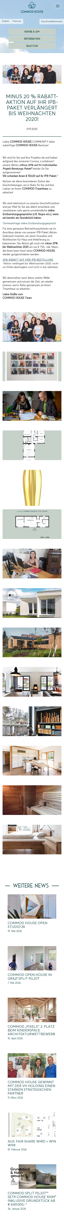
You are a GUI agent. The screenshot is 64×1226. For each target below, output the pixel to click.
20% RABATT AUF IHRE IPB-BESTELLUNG (28, 260)
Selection (32, 45)
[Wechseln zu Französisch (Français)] (17, 21)
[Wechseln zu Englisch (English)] (6, 21)
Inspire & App (32, 31)
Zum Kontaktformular (51, 21)
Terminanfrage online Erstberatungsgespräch (29, 223)
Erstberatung (32, 38)
